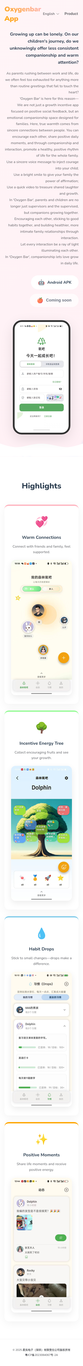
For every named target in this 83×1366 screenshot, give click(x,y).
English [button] (51, 14)
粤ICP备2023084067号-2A (41, 1355)
